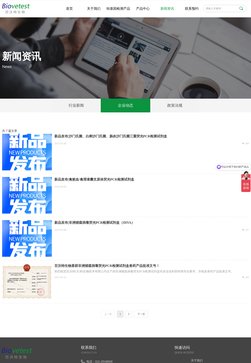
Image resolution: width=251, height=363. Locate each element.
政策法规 (174, 105)
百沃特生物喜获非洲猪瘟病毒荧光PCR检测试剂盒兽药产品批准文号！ (107, 266)
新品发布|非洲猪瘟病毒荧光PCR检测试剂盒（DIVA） (94, 222)
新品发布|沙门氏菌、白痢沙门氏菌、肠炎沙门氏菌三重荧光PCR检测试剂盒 (110, 136)
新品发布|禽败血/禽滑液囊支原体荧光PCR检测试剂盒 (94, 179)
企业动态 (125, 105)
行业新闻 (76, 105)
